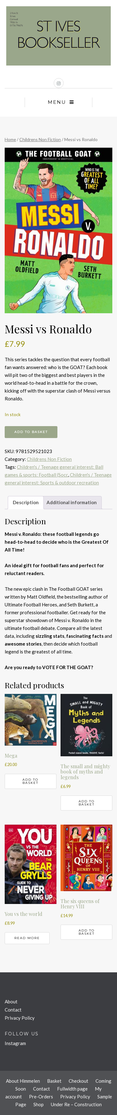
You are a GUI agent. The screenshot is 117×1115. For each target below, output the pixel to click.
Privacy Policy (20, 1018)
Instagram (15, 1043)
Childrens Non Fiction (40, 139)
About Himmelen (23, 1081)
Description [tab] (26, 502)
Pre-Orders (41, 1096)
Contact (13, 1009)
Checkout (78, 1081)
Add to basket (31, 432)
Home (10, 139)
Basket (54, 1081)
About (11, 1001)
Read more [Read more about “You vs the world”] (27, 938)
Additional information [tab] (71, 502)
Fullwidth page (72, 1088)
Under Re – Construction (76, 1104)
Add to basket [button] (30, 781)
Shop (38, 1104)
